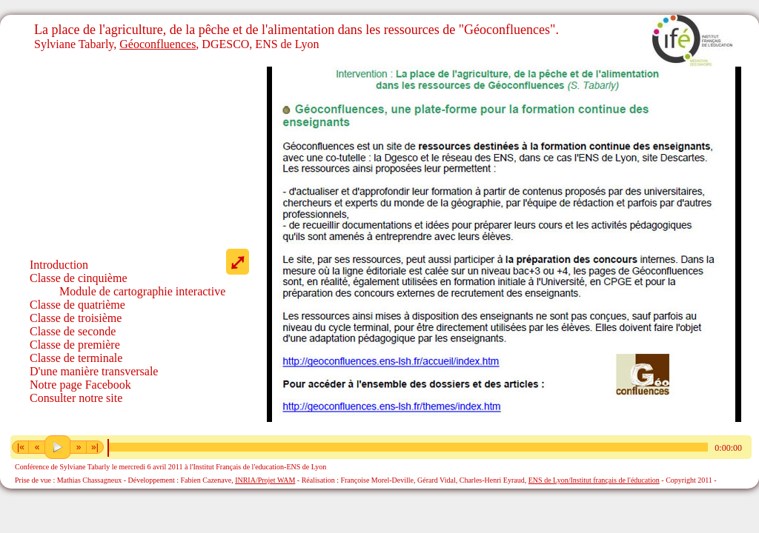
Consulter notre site (76, 398)
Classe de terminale (76, 358)
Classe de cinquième (78, 278)
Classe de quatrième (77, 304)
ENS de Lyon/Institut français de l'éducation (594, 480)
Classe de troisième (76, 318)
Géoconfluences (157, 44)
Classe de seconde (73, 331)
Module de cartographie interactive (142, 291)
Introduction (59, 264)
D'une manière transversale (94, 371)
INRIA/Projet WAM (265, 480)
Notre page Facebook (80, 384)
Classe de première (75, 344)
